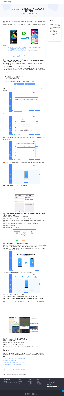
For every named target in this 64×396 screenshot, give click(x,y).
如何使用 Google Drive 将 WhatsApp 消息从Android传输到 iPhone (14, 358)
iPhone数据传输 (30, 385)
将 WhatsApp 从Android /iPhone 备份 (11, 77)
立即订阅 (58, 386)
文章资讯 (19, 385)
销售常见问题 (39, 384)
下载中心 (19, 384)
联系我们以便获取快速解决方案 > (20, 369)
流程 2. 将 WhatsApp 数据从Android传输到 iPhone (16, 52)
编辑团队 (23, 13)
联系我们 (19, 382)
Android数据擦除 (30, 383)
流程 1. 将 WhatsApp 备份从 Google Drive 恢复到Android (17, 51)
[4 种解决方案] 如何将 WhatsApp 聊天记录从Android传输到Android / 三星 (55, 25)
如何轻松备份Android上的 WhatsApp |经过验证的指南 (12, 364)
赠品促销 (19, 386)
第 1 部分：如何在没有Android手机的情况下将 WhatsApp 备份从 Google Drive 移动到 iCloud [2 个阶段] (23, 47)
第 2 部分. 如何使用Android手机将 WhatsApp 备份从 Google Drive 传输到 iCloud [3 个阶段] (21, 50)
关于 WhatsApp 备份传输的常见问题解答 (13, 56)
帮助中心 (38, 381)
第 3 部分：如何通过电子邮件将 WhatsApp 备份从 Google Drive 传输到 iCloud (19, 55)
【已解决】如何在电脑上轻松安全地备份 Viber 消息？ (55, 28)
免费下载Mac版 (30, 84)
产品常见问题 (39, 383)
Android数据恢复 (30, 382)
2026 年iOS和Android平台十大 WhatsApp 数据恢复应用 (54, 31)
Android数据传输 (30, 381)
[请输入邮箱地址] (52, 386)
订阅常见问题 (39, 386)
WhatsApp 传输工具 (16, 69)
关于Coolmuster (20, 381)
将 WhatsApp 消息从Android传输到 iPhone (36, 245)
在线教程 (38, 382)
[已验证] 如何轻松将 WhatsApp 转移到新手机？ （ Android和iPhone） (14, 362)
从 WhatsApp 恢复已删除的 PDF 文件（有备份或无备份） (55, 34)
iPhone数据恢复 (30, 386)
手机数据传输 (29, 384)
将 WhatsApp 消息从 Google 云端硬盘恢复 (11, 74)
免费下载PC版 (19, 84)
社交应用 (29, 13)
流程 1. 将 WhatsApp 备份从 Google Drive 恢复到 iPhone (17, 48)
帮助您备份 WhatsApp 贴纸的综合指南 (9, 360)
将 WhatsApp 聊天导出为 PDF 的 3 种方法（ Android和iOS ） (55, 39)
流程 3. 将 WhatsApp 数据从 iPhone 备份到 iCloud (16, 54)
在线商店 (19, 383)
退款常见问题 (39, 385)
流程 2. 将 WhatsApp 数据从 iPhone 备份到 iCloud (16, 49)
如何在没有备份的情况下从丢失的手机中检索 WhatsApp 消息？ (55, 37)
